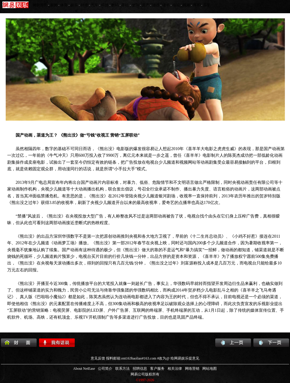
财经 (84, 5)
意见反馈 (98, 358)
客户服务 (157, 368)
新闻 (53, 5)
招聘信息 (140, 368)
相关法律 (175, 368)
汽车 (94, 5)
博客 (196, 5)
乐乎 (206, 5)
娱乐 (74, 5)
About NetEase (84, 368)
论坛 (176, 5)
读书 (166, 5)
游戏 (155, 5)
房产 (145, 5)
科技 (104, 5)
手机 (125, 5)
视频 (186, 5)
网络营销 (192, 368)
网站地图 (209, 368)
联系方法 (122, 368)
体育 (64, 5)
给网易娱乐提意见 (185, 358)
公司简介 (105, 368)
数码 (115, 5)
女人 (135, 5)
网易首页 (40, 5)
